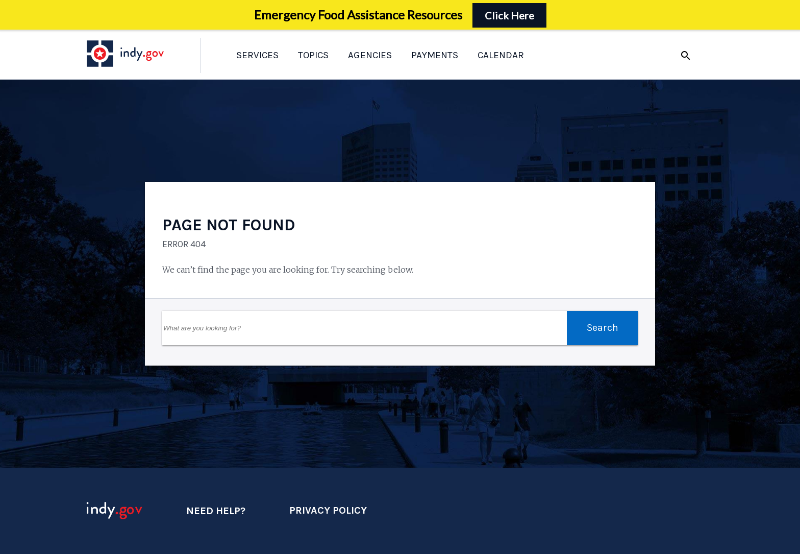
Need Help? (215, 511)
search (686, 56)
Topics (313, 55)
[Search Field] (364, 328)
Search (602, 327)
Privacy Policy (328, 510)
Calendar (501, 55)
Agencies (370, 55)
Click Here (509, 15)
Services (257, 55)
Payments (434, 55)
